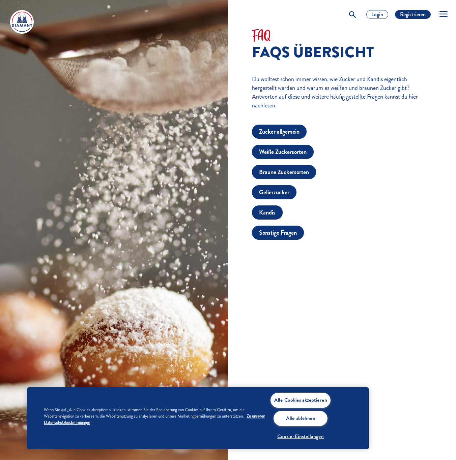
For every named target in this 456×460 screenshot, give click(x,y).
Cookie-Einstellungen (300, 436)
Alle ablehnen (300, 418)
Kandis (267, 212)
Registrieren (413, 14)
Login (377, 14)
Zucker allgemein (279, 131)
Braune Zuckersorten (284, 172)
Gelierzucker (274, 192)
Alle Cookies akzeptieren (300, 400)
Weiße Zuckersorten (283, 151)
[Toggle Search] (352, 14)
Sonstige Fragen (278, 232)
